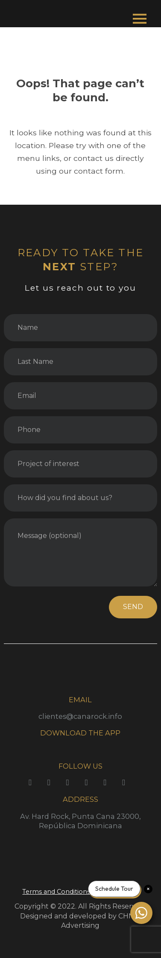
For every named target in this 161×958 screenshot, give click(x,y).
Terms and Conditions (56, 891)
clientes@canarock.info (80, 716)
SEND (133, 607)
